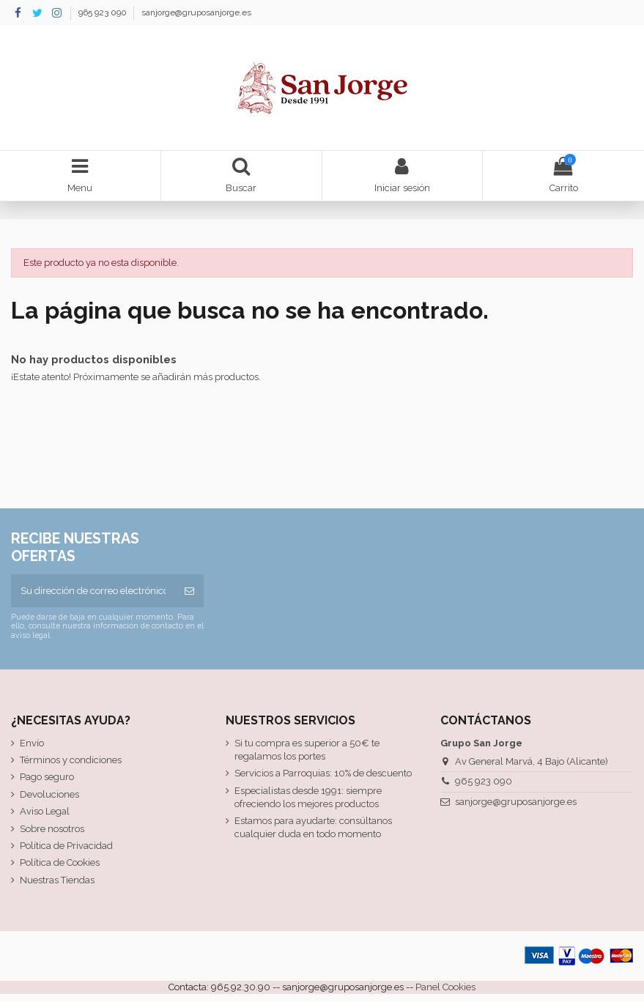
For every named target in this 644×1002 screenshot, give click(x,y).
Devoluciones (49, 794)
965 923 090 (103, 12)
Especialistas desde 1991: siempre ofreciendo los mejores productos (308, 797)
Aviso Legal (45, 811)
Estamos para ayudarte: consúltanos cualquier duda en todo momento (313, 827)
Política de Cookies (60, 862)
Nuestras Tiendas (57, 880)
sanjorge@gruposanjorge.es (196, 12)
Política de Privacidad (66, 845)
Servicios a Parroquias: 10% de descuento (323, 773)
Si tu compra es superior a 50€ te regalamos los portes (307, 750)
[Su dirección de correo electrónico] (93, 591)
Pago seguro (47, 776)
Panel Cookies (445, 986)
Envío (32, 743)
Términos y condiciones (71, 759)
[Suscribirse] (189, 591)
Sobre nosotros (52, 828)
